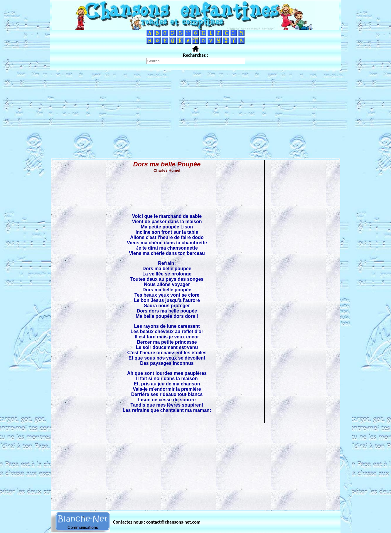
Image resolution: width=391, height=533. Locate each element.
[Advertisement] (195, 114)
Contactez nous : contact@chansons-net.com (156, 522)
